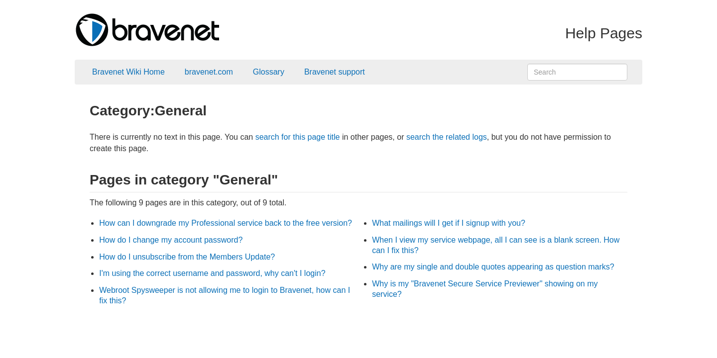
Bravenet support (334, 72)
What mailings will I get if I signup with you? (448, 223)
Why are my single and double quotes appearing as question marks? (493, 267)
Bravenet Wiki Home (128, 72)
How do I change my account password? (170, 240)
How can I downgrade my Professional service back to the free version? (225, 223)
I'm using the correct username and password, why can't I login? (212, 273)
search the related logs (446, 137)
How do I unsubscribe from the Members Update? (187, 257)
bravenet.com (209, 72)
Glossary (268, 72)
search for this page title (297, 137)
